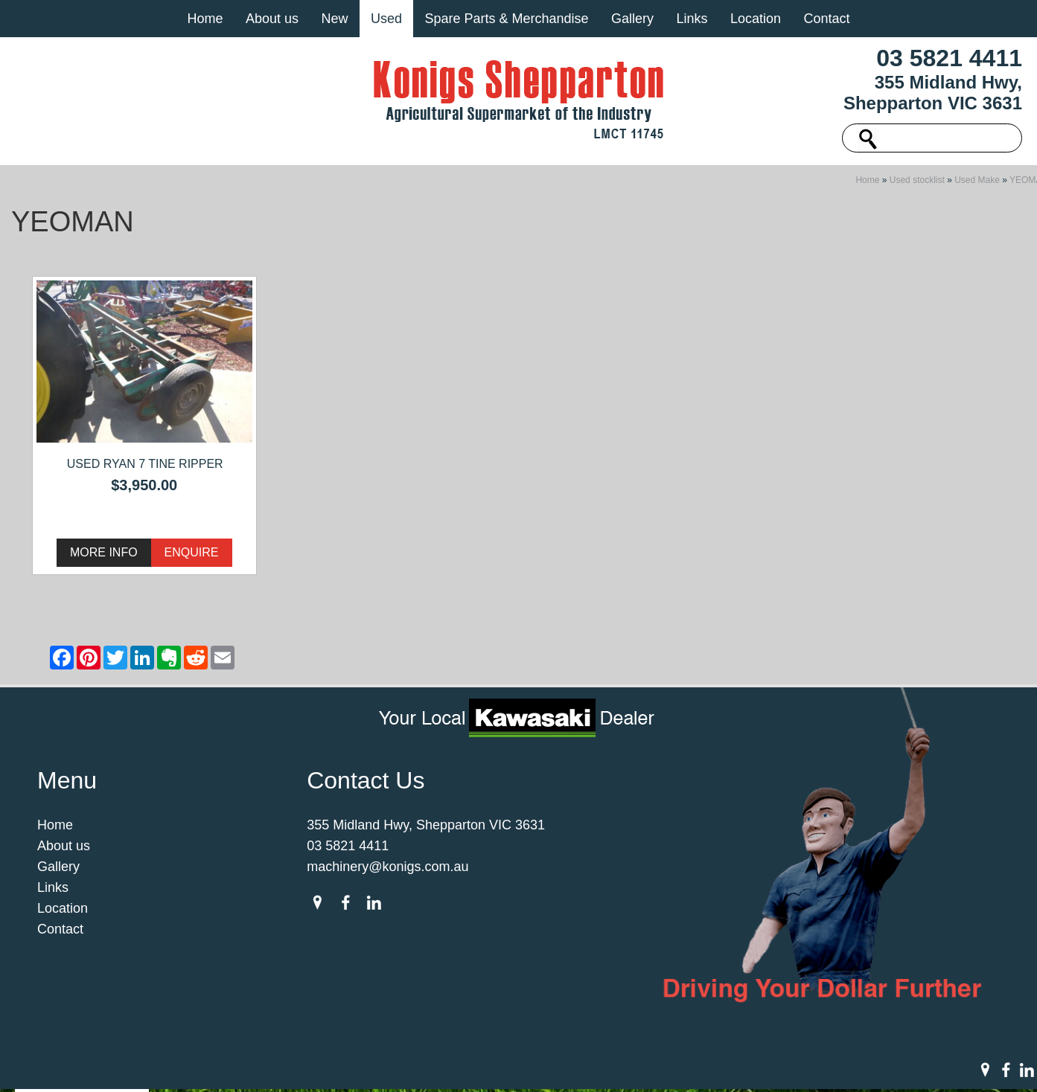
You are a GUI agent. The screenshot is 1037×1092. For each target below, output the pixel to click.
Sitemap (294, 1065)
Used (386, 18)
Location (755, 18)
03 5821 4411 (949, 58)
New (334, 18)
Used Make (977, 184)
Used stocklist (917, 184)
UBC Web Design (705, 1065)
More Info (104, 556)
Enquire (192, 556)
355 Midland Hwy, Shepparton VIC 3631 (932, 92)
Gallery (632, 18)
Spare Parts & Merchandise (506, 18)
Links (691, 18)
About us (272, 18)
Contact (826, 18)
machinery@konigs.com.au (387, 871)
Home (205, 18)
